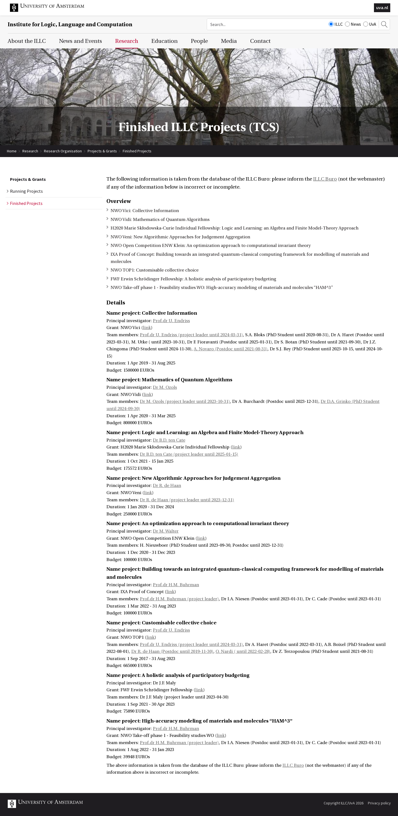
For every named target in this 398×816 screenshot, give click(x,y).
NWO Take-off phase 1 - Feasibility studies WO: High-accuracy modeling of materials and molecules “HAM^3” (222, 287)
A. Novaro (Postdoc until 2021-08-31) (231, 348)
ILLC (336, 24)
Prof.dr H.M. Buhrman (176, 584)
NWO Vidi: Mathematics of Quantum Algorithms (160, 219)
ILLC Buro (325, 179)
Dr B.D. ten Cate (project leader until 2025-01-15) (189, 454)
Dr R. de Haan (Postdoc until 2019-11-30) (172, 651)
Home (12, 150)
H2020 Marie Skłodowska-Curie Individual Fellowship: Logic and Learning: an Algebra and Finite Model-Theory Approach (234, 228)
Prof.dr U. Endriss (171, 320)
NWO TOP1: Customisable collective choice (154, 270)
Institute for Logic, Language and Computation (70, 24)
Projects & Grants (102, 150)
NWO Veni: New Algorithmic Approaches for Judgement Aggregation (180, 236)
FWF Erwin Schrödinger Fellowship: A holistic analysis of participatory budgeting (193, 279)
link (147, 327)
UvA (369, 24)
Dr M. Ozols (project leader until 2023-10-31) (185, 401)
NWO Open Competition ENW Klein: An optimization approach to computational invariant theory (211, 245)
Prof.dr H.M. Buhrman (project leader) (179, 598)
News (353, 24)
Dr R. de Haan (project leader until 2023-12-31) (187, 499)
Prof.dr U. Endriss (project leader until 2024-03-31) (191, 334)
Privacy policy (379, 803)
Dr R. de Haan (167, 485)
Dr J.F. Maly (164, 683)
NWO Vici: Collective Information (145, 210)
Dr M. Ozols (165, 387)
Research (30, 150)
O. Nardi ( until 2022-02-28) (243, 651)
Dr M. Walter (166, 531)
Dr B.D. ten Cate (169, 440)
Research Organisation (63, 150)
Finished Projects (137, 150)
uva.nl (382, 7)
